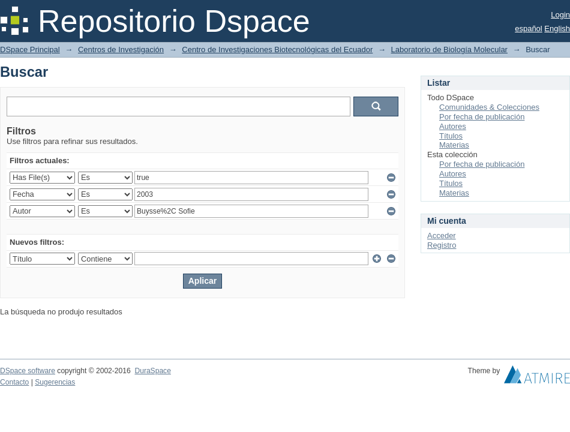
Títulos (451, 135)
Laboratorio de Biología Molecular (449, 49)
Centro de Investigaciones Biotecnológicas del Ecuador (277, 49)
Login (560, 14)
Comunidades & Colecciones (489, 107)
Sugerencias (55, 382)
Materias (454, 144)
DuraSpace (152, 371)
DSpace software (27, 371)
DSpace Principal (30, 49)
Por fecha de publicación (481, 116)
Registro (441, 245)
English (557, 28)
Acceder (441, 235)
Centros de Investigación (121, 49)
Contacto (14, 382)
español (528, 28)
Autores (452, 126)
